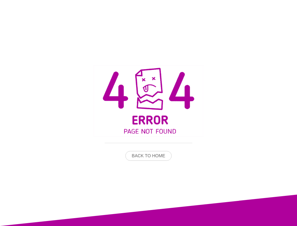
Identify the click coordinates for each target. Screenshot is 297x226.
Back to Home (148, 155)
